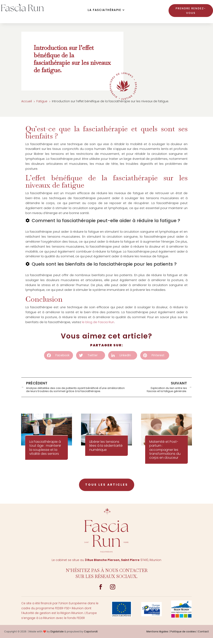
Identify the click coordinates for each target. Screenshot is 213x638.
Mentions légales (157, 631)
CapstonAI (91, 631)
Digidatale (57, 631)
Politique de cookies (183, 631)
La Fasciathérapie (104, 10)
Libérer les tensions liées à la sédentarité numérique (106, 445)
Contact (203, 631)
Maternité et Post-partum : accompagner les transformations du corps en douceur (165, 449)
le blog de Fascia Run (98, 322)
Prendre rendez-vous (191, 10)
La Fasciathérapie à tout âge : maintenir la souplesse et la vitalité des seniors (45, 447)
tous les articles (106, 485)
